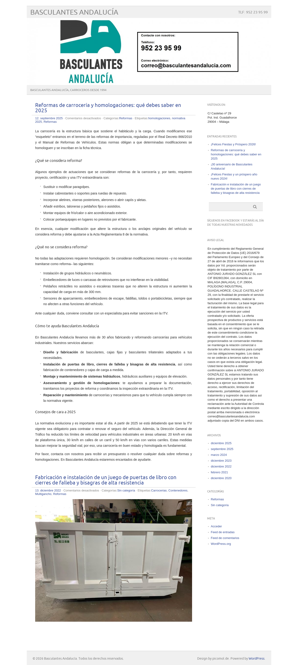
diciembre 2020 (221, 478)
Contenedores (177, 490)
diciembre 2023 (221, 460)
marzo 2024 (219, 455)
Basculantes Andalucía (74, 12)
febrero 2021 (219, 472)
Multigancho (43, 494)
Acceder (216, 526)
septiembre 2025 (222, 449)
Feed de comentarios (225, 538)
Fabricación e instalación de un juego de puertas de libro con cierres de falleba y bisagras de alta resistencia (105, 480)
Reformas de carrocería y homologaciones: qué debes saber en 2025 (236, 154)
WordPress (256, 658)
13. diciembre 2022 (48, 490)
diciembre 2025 (221, 443)
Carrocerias (159, 490)
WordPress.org (221, 544)
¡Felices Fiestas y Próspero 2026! (233, 144)
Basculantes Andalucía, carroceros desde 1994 (68, 90)
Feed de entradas (223, 532)
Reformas (125, 118)
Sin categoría (126, 490)
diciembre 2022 (221, 466)
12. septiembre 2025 (49, 118)
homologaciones (159, 118)
